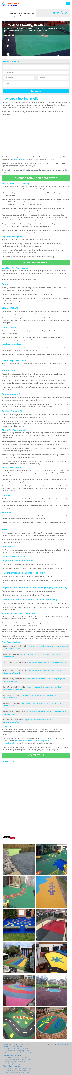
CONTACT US (36, 755)
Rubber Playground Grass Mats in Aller (18, 1070)
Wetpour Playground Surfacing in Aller (17, 1072)
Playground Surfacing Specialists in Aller (16, 1044)
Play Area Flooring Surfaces (12, 1046)
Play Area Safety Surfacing (12, 1055)
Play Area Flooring (63, 1044)
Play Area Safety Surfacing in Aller (16, 1057)
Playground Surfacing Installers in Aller (18, 1059)
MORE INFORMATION (36, 262)
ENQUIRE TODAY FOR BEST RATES (36, 178)
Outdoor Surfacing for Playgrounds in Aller (19, 1053)
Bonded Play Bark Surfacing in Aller (17, 1051)
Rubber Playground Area (11, 1066)
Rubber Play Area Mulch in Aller (15, 1062)
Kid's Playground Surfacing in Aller (16, 1048)
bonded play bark (19, 159)
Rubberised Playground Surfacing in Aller (18, 1068)
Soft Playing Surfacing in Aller (15, 1064)
